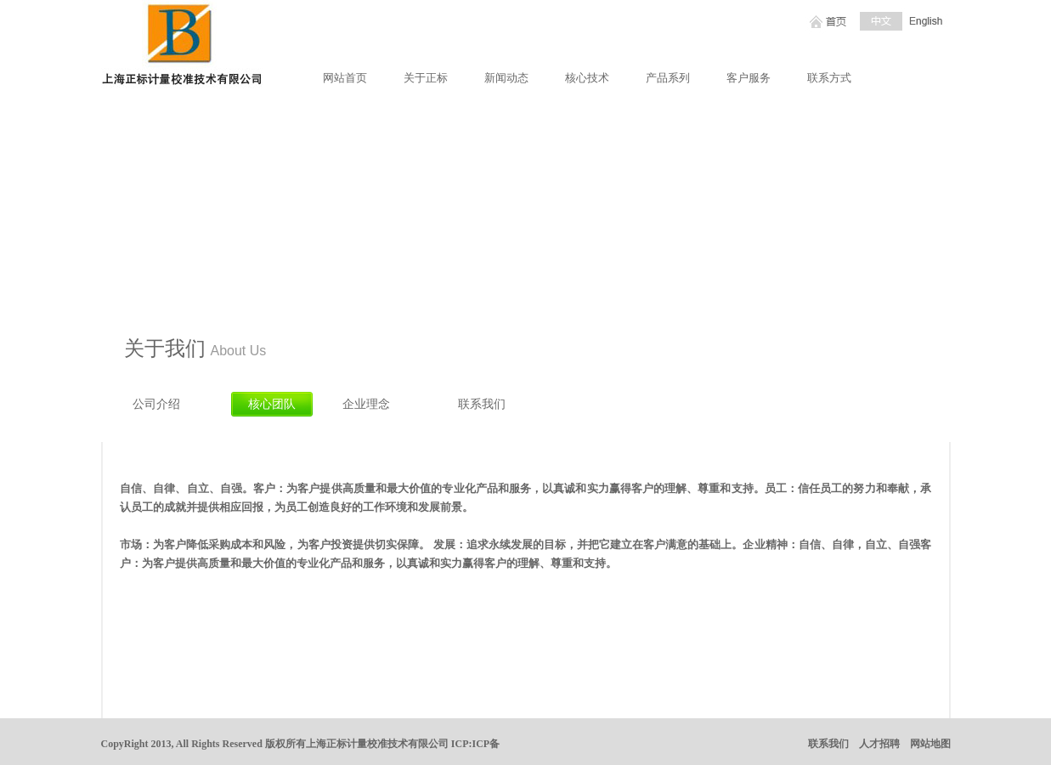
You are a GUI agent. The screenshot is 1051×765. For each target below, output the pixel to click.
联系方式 (829, 77)
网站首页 (345, 77)
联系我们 (828, 744)
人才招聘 (879, 744)
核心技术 (587, 77)
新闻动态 (506, 77)
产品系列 (668, 77)
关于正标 (426, 77)
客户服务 (748, 77)
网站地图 (930, 744)
